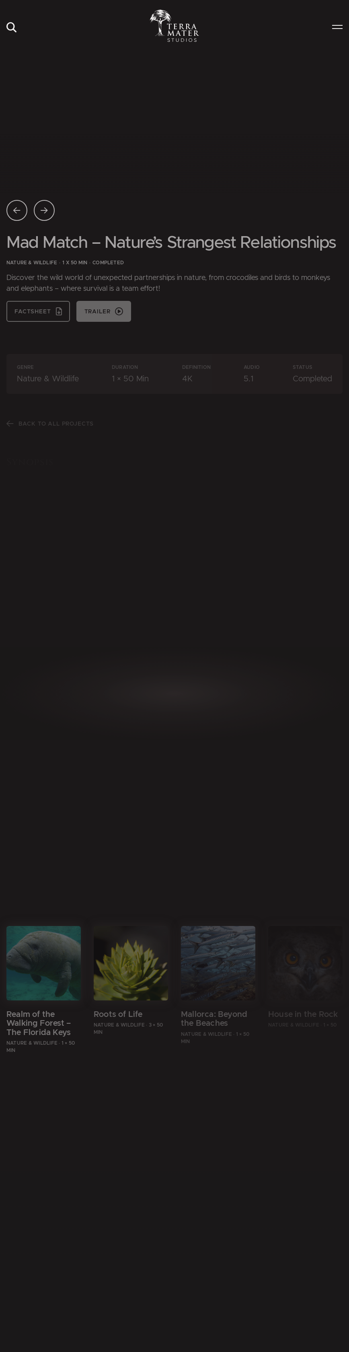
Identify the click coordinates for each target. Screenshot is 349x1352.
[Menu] (337, 28)
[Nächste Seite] (44, 210)
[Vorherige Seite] (16, 210)
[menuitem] (11, 28)
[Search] (11, 28)
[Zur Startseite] (174, 26)
